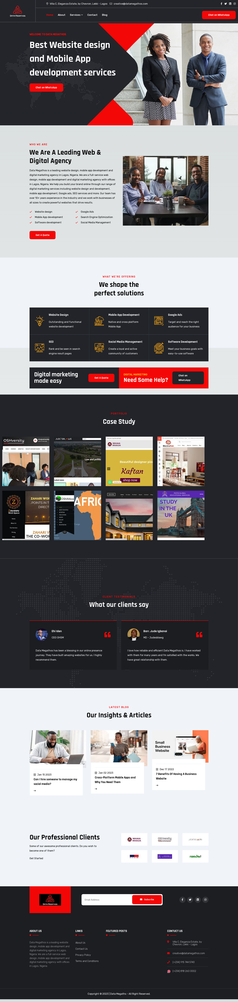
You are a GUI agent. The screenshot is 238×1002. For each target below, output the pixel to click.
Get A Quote (42, 238)
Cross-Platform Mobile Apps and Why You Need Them (115, 783)
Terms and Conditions (87, 964)
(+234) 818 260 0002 (184, 974)
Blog (104, 14)
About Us (80, 945)
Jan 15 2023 (44, 777)
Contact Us (81, 951)
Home (49, 14)
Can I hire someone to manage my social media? (55, 784)
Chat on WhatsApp (219, 15)
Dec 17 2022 (167, 772)
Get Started (36, 858)
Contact (92, 14)
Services (75, 14)
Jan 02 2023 (106, 775)
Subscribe (147, 902)
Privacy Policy (83, 958)
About (61, 14)
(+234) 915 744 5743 (184, 965)
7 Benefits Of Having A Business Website (176, 779)
